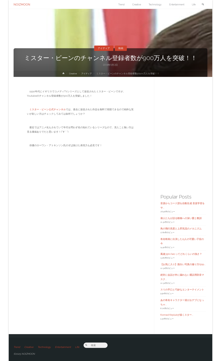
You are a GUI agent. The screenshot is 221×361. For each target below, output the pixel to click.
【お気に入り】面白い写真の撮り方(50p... (183, 264)
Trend (17, 347)
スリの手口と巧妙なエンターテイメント (182, 289)
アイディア (104, 48)
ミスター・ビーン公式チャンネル (47, 109)
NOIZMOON (22, 4)
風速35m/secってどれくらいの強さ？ (181, 254)
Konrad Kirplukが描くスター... (176, 314)
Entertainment (63, 347)
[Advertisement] (81, 260)
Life (77, 347)
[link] (202, 4)
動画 (121, 48)
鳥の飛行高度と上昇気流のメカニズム (181, 228)
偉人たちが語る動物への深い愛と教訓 (181, 218)
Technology (44, 347)
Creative (73, 73)
